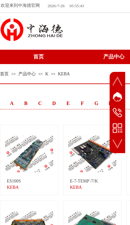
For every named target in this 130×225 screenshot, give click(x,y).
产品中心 (27, 74)
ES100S (14, 181)
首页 (4, 74)
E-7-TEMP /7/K (84, 181)
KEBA (64, 74)
